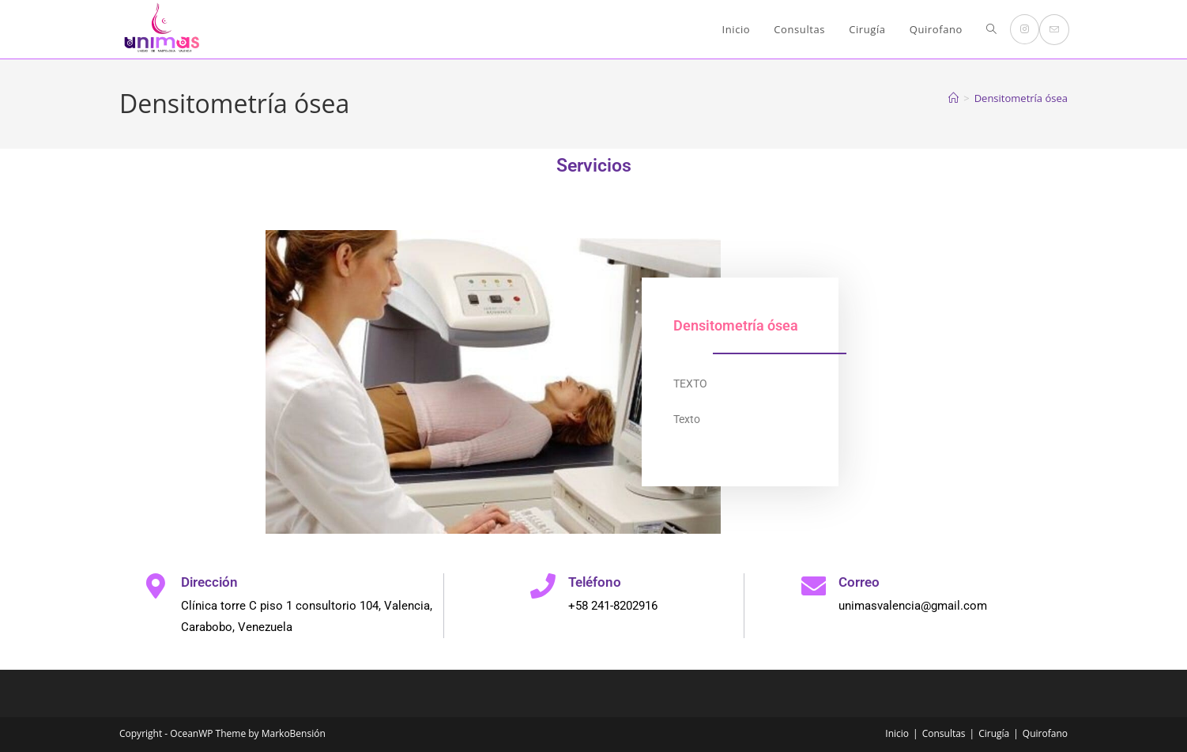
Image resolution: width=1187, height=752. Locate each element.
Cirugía (993, 733)
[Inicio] (953, 98)
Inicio (897, 733)
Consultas (944, 733)
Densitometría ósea (1021, 98)
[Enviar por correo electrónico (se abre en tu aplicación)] (1054, 29)
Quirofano (1045, 733)
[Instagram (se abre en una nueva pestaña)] (1024, 29)
